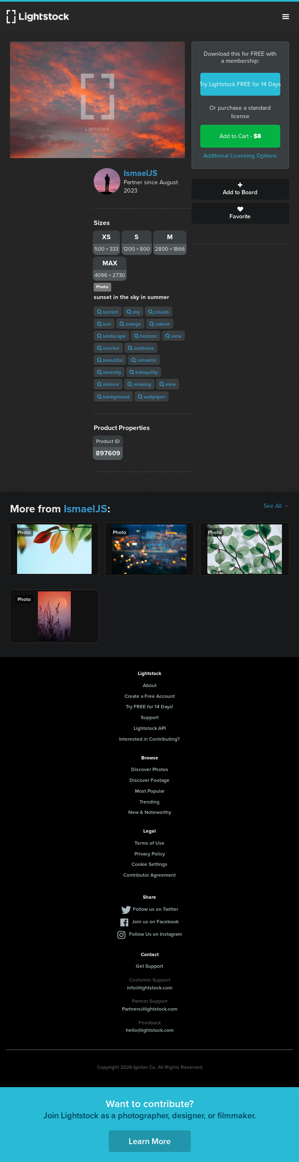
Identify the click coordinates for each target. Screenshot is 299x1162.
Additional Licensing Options (240, 155)
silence (108, 384)
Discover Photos (149, 769)
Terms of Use (149, 842)
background (113, 396)
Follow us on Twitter (155, 908)
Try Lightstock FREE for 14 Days (240, 84)
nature (160, 323)
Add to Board (240, 189)
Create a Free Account (150, 696)
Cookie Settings (149, 864)
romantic (144, 359)
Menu (285, 16)
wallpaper (151, 396)
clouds (158, 311)
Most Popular (149, 790)
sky (133, 311)
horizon (145, 335)
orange (130, 323)
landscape (111, 335)
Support (150, 717)
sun (104, 323)
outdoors (141, 347)
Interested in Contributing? (149, 738)
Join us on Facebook (155, 921)
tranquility (144, 372)
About (150, 685)
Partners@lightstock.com (149, 1008)
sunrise (108, 347)
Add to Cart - (240, 136)
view (173, 335)
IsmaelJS (140, 173)
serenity (109, 372)
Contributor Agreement (149, 874)
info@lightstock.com (149, 987)
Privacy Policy (150, 853)
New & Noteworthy (149, 812)
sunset (107, 311)
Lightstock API (150, 728)
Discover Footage (149, 780)
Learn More (150, 1141)
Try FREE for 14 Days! (149, 706)
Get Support (149, 965)
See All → (276, 506)
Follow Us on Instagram (155, 933)
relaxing (139, 384)
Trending (149, 801)
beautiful (110, 359)
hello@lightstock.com (150, 1029)
